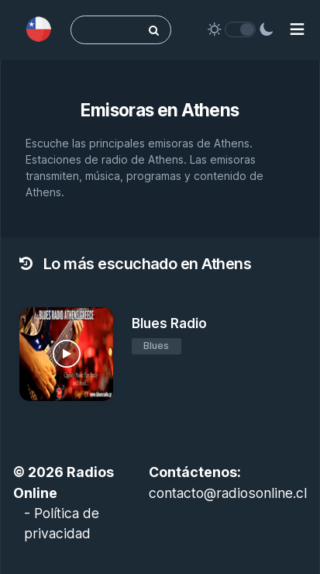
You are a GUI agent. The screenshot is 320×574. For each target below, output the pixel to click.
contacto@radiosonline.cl (228, 493)
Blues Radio (169, 323)
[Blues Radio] (66, 354)
